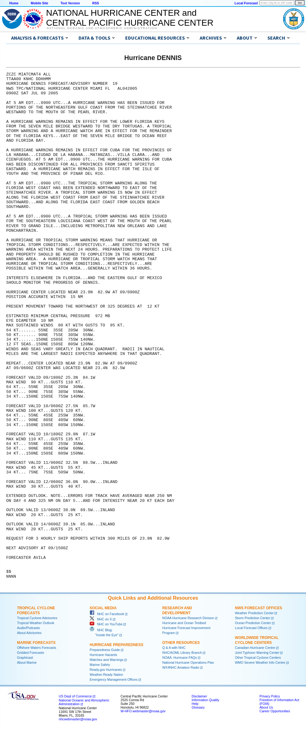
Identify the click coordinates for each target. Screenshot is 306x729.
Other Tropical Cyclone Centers (258, 657)
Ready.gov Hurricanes (106, 669)
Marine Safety (100, 664)
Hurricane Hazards (103, 655)
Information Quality (205, 700)
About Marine (26, 662)
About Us (266, 707)
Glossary (198, 707)
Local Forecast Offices (251, 628)
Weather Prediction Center (254, 613)
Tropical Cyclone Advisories (37, 618)
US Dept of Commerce (75, 696)
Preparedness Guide (105, 650)
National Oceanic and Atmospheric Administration (102, 28)
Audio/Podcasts (28, 628)
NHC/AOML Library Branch (182, 652)
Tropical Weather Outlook (35, 623)
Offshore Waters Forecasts (36, 647)
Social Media (103, 608)
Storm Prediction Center (252, 618)
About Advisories (29, 633)
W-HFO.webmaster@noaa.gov (143, 711)
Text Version (70, 3)
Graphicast (25, 657)
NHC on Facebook (107, 614)
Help (195, 703)
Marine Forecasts (36, 643)
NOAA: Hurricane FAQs (179, 657)
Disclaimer (199, 696)
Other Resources (181, 643)
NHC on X (101, 619)
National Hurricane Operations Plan (188, 662)
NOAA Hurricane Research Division (188, 618)
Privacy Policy (269, 696)
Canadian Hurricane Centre (255, 647)
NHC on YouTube (106, 624)
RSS (95, 3)
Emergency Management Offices (114, 679)
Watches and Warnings (106, 660)
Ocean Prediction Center (253, 623)
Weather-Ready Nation (106, 674)
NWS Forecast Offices (258, 608)
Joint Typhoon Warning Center (257, 652)
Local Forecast (246, 3)
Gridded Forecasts (30, 652)
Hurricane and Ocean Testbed (184, 623)
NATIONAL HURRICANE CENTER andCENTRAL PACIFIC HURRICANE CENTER (129, 18)
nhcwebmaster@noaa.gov (78, 719)
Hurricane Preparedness (116, 645)
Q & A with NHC (173, 647)
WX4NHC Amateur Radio (180, 667)
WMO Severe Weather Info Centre (260, 662)
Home (14, 3)
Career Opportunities (274, 711)
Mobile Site (39, 3)
